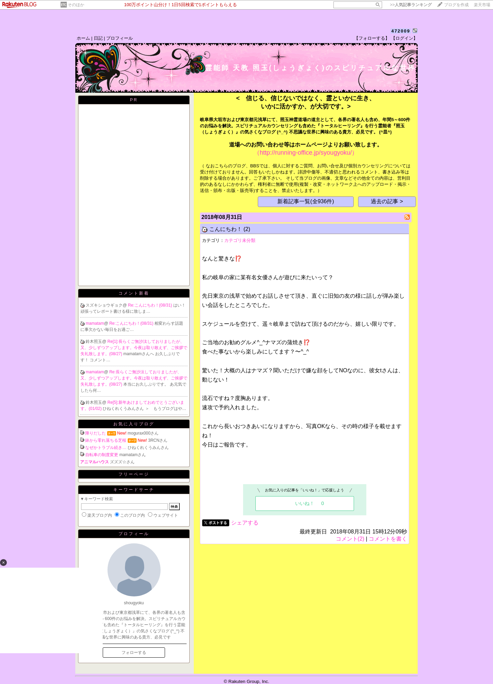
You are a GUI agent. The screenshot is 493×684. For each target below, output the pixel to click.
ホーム (83, 38)
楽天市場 (482, 4)
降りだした (95, 433)
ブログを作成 (456, 4)
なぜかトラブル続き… (105, 447)
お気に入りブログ (133, 424)
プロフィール (119, 38)
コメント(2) (350, 539)
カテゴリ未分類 (239, 240)
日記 (98, 38)
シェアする (244, 523)
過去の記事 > (387, 201)
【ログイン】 (404, 38)
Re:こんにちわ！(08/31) (150, 305)
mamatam (95, 323)
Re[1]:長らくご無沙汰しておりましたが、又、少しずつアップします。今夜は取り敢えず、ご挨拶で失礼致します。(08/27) (133, 347)
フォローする (134, 652)
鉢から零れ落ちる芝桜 (105, 440)
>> (411, 4)
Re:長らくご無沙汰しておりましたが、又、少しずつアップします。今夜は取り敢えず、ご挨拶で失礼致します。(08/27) (133, 378)
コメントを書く (388, 539)
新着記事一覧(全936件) (305, 201)
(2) (246, 229)
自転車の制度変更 (101, 454)
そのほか (76, 4)
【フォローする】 (372, 38)
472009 (400, 31)
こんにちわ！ (225, 229)
